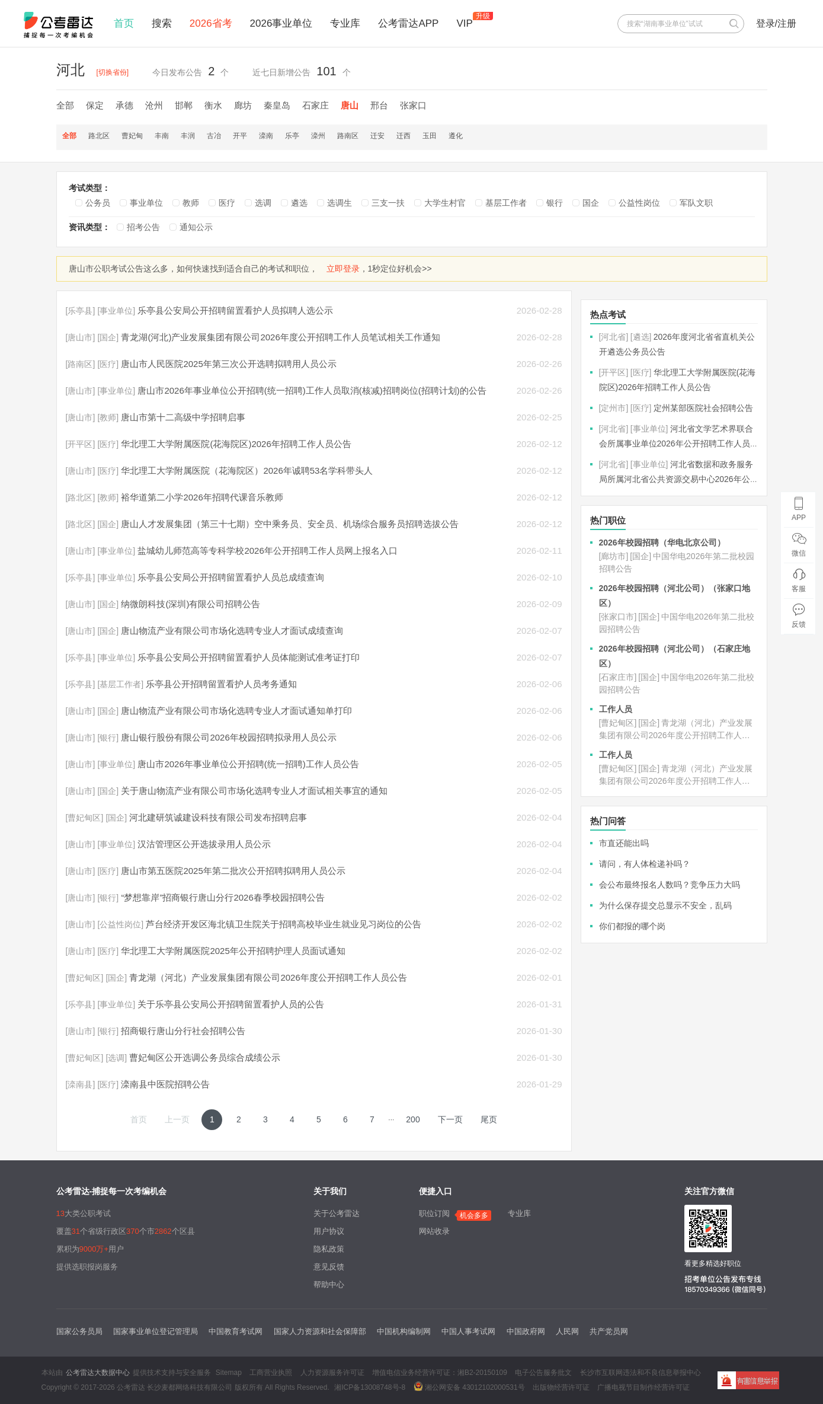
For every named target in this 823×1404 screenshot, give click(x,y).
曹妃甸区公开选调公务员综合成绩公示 (204, 1057)
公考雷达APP (408, 23)
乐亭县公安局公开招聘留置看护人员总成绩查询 (230, 577)
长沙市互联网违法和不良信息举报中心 (640, 1372)
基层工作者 (506, 203)
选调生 (339, 203)
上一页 (177, 1119)
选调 (263, 203)
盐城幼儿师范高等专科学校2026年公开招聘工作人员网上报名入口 (267, 550)
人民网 (567, 1331)
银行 (554, 203)
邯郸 (184, 105)
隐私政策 (328, 1249)
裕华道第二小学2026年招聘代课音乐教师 (202, 497)
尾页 (489, 1119)
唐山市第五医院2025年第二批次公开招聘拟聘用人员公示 (233, 871)
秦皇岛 (277, 105)
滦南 (266, 136)
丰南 (162, 136)
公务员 (97, 203)
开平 (240, 136)
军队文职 (696, 203)
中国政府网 (526, 1331)
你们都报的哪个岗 (632, 926)
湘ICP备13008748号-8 (369, 1387)
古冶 (214, 136)
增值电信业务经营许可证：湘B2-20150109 (439, 1372)
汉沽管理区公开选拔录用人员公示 (204, 844)
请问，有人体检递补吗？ (644, 864)
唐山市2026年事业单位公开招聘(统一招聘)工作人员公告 (247, 764)
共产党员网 (609, 1331)
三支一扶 (388, 203)
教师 (190, 203)
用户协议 (328, 1231)
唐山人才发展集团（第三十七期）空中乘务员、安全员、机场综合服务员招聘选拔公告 (290, 524)
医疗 (227, 203)
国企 (590, 203)
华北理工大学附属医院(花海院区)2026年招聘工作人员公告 (236, 444)
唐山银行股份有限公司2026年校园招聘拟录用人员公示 (228, 737)
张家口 (413, 105)
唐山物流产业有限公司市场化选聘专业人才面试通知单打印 (236, 711)
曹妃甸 (132, 136)
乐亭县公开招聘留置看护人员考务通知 (221, 684)
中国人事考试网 (468, 1331)
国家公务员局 (79, 1331)
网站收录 (434, 1231)
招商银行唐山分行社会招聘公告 (183, 1031)
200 (412, 1119)
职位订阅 (434, 1213)
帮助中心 (328, 1284)
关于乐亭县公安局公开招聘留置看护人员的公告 (230, 1004)
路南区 (347, 136)
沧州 (154, 105)
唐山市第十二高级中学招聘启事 (183, 417)
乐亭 (292, 136)
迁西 (403, 136)
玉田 (429, 136)
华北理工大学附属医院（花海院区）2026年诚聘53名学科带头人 (247, 470)
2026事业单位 (281, 23)
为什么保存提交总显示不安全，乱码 (665, 905)
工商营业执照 (270, 1372)
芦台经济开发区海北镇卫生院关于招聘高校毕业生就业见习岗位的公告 (283, 924)
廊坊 (243, 105)
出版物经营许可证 (561, 1387)
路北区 (99, 136)
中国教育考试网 (235, 1331)
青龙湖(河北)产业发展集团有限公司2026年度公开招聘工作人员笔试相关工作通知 (280, 337)
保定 (95, 105)
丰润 (188, 136)
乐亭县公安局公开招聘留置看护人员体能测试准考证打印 (248, 657)
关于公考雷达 (336, 1213)
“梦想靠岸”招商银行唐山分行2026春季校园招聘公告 (222, 897)
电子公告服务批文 (543, 1372)
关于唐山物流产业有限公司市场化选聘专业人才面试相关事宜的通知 (254, 791)
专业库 (345, 23)
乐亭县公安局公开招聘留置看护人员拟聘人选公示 (235, 310)
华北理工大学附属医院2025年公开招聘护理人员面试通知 (233, 951)
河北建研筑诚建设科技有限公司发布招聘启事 (218, 817)
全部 (65, 105)
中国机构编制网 (404, 1331)
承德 (124, 105)
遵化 (456, 136)
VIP (464, 23)
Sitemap (229, 1372)
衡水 (213, 105)
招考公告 (143, 227)
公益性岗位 (639, 203)
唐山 (349, 105)
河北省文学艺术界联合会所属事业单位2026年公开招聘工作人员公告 (676, 443)
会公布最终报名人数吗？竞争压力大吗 (669, 884)
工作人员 (615, 709)
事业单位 (146, 203)
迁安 (377, 136)
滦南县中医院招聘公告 (165, 1084)
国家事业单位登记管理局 (155, 1331)
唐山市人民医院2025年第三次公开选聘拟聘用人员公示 (228, 364)
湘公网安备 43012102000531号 (469, 1386)
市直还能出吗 (624, 843)
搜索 (162, 23)
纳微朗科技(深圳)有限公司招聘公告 (190, 604)
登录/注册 (776, 23)
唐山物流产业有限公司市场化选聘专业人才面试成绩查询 (232, 631)
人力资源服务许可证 (332, 1372)
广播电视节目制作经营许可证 (643, 1387)
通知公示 (196, 227)
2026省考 (211, 23)
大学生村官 (445, 203)
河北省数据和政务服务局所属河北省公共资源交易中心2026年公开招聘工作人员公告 (676, 479)
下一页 (450, 1119)
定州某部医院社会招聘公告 (703, 408)
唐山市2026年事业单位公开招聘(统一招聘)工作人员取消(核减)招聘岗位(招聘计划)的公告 (311, 390)
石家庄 (315, 105)
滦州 (318, 136)
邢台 (379, 105)
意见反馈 (328, 1266)
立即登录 (343, 268)
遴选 (299, 203)
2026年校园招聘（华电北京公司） (662, 542)
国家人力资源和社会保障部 (320, 1331)
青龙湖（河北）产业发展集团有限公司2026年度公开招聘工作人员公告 (267, 977)
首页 (124, 23)
